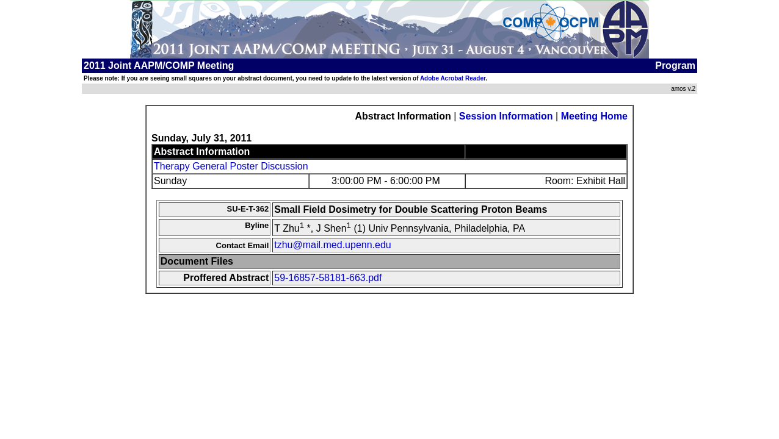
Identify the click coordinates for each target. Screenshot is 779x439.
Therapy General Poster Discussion (231, 166)
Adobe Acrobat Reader (452, 78)
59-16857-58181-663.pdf (328, 278)
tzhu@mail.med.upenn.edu (332, 245)
